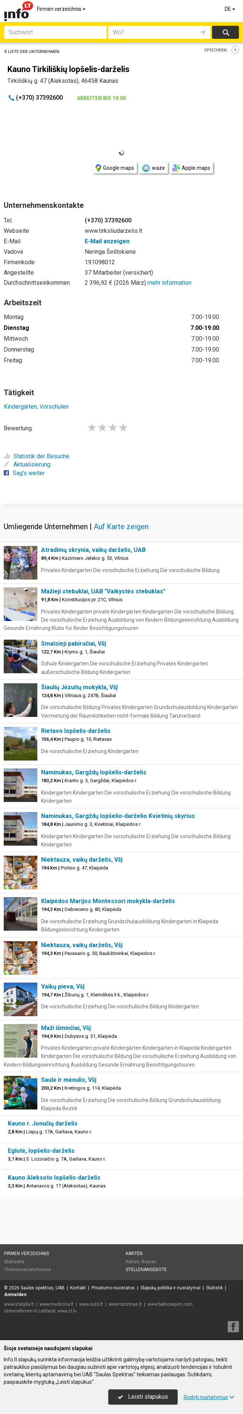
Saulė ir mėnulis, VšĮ (69, 1079)
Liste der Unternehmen (31, 51)
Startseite (14, 1261)
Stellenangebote (146, 1269)
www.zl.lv (67, 1311)
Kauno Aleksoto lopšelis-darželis (54, 1177)
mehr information (169, 282)
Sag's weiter (24, 473)
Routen (148, 1261)
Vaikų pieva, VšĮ (63, 986)
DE (230, 9)
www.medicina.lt (57, 1304)
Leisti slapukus (143, 1396)
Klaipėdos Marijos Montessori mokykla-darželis (108, 901)
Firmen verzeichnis (62, 9)
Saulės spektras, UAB (43, 1287)
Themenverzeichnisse (27, 1269)
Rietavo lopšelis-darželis (75, 730)
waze (153, 168)
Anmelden (15, 1294)
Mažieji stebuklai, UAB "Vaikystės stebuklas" (103, 591)
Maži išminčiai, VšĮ (66, 1027)
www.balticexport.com (170, 1304)
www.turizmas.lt (125, 1304)
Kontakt (78, 1287)
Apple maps (191, 168)
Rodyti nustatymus (209, 1397)
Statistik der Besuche (36, 456)
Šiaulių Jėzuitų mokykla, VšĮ (79, 687)
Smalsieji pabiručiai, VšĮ (73, 643)
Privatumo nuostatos (113, 1287)
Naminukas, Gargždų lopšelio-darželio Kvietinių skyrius (118, 816)
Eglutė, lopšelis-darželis (41, 1150)
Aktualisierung (27, 464)
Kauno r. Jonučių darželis (43, 1123)
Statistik (214, 1287)
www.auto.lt (91, 1304)
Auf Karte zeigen (121, 526)
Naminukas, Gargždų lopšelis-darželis (93, 772)
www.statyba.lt (19, 1304)
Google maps (115, 168)
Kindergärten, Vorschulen (36, 406)
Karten (134, 1253)
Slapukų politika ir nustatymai (170, 1287)
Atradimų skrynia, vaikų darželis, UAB (93, 549)
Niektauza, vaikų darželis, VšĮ (82, 859)
